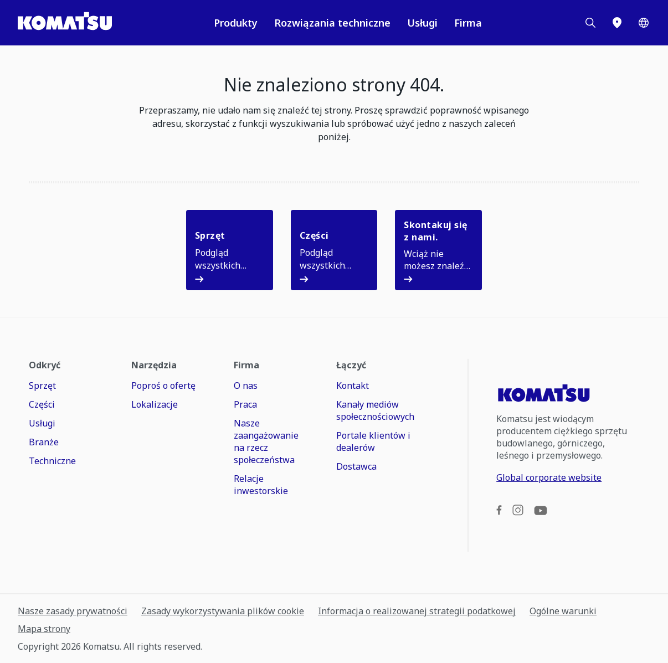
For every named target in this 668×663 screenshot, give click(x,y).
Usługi (422, 22)
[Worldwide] (643, 22)
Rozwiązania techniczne (332, 22)
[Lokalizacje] (617, 22)
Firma (468, 22)
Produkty (236, 22)
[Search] (590, 22)
